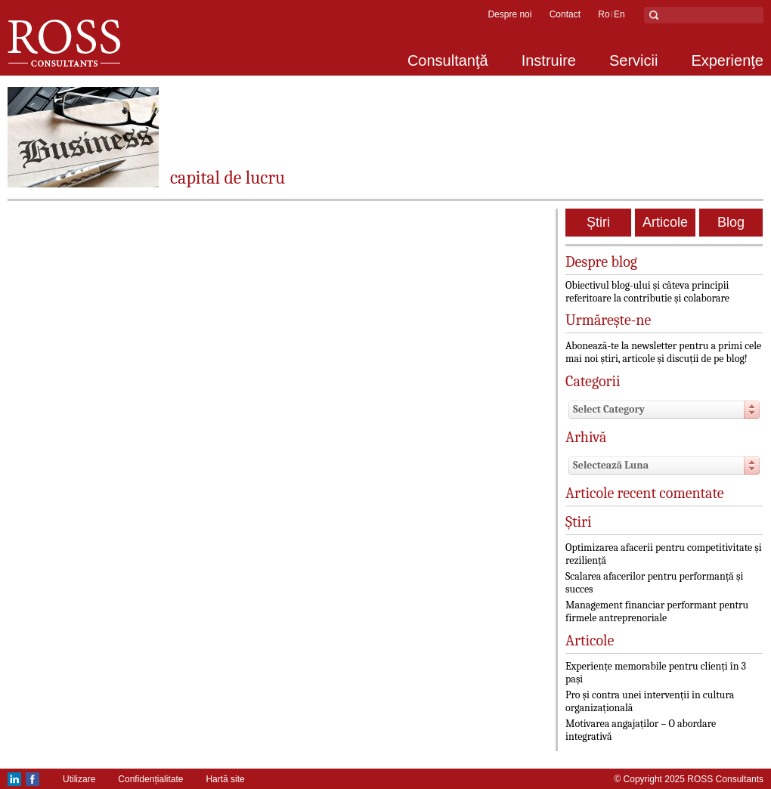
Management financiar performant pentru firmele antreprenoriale (656, 611)
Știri (598, 222)
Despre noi (509, 14)
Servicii (633, 60)
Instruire (549, 60)
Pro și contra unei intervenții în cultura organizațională (649, 701)
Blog (731, 222)
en (619, 14)
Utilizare (79, 779)
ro (603, 14)
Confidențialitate (150, 779)
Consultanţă (447, 60)
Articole (665, 222)
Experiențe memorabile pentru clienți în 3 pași (655, 672)
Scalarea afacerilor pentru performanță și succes (654, 583)
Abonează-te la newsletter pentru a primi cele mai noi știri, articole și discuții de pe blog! (663, 352)
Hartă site (225, 779)
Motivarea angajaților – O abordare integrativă (640, 730)
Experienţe (727, 60)
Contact (565, 14)
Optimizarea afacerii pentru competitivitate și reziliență (663, 554)
